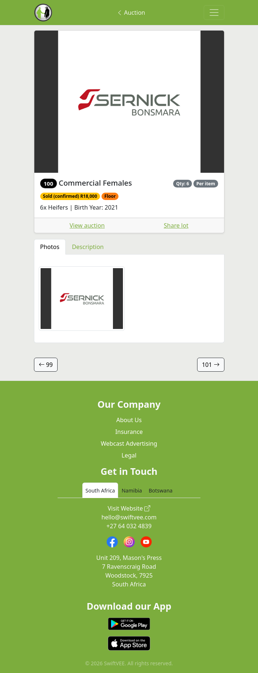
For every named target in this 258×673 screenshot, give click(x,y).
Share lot (176, 225)
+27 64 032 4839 (128, 526)
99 (46, 365)
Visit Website (129, 508)
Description (88, 247)
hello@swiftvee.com (129, 517)
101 (211, 365)
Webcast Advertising (129, 443)
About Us (129, 420)
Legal (128, 455)
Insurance (129, 432)
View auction (87, 225)
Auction (131, 12)
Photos (49, 247)
